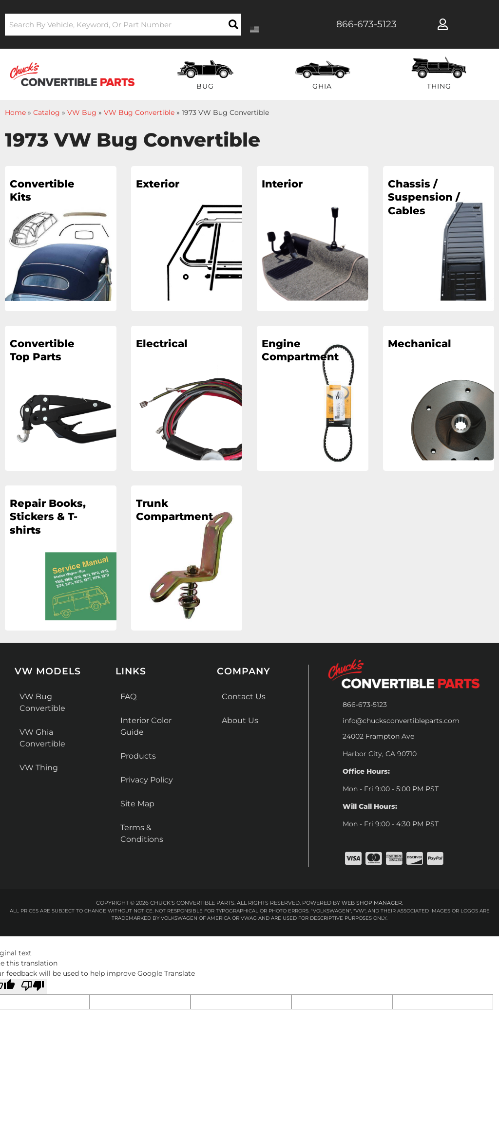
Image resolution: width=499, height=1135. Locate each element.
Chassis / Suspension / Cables (424, 197)
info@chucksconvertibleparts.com (401, 720)
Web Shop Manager (372, 902)
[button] (123, 25)
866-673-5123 (365, 704)
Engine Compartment (301, 350)
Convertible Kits (43, 191)
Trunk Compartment (175, 510)
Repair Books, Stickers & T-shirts (45, 524)
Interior (283, 183)
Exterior (159, 183)
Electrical (163, 343)
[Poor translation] (32, 986)
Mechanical (420, 343)
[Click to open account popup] (443, 24)
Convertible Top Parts (43, 350)
